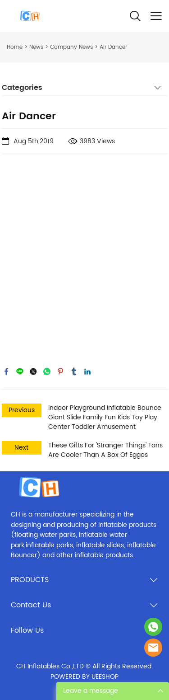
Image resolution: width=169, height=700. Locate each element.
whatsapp (46, 371)
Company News (71, 47)
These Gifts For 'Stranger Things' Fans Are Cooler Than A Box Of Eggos (105, 450)
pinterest (60, 371)
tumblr (73, 371)
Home (15, 47)
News (36, 47)
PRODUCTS (30, 580)
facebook (6, 371)
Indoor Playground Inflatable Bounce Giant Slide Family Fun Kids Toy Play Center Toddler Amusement (104, 417)
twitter (33, 371)
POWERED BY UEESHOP (84, 677)
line (19, 371)
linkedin (87, 371)
